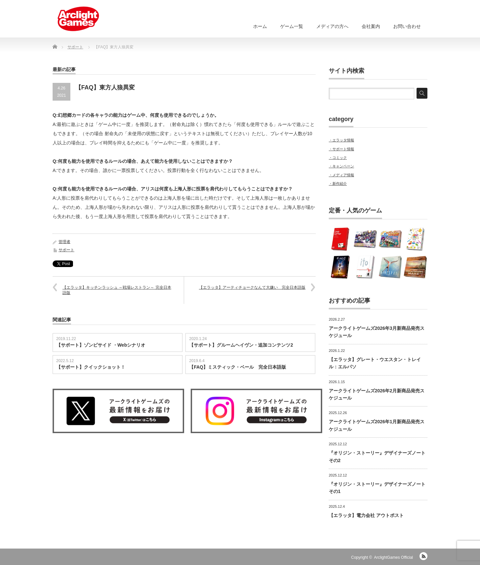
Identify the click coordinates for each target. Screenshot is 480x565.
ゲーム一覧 (291, 26)
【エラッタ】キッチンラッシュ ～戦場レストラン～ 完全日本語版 (116, 290)
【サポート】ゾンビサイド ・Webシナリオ (100, 345)
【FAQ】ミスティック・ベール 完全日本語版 (237, 367)
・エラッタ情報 (341, 140)
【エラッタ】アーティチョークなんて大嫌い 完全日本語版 (252, 287)
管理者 (64, 241)
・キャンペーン (341, 166)
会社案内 (371, 26)
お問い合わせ (407, 26)
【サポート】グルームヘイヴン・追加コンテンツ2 (241, 345)
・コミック (338, 158)
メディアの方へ (332, 26)
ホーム (260, 26)
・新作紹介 (338, 183)
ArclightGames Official (393, 557)
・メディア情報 (341, 175)
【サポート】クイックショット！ (90, 367)
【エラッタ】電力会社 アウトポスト (366, 515)
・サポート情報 (341, 149)
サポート (66, 250)
